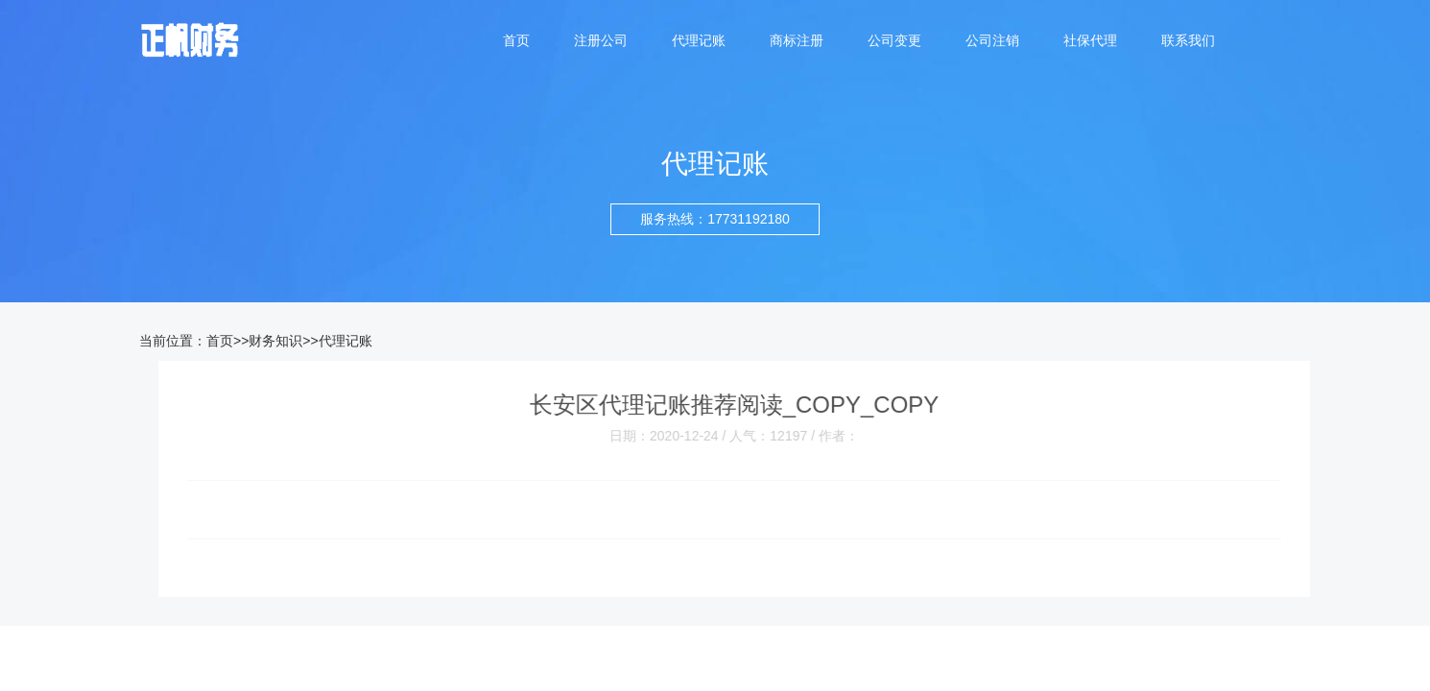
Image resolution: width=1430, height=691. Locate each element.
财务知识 (275, 340)
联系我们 (1188, 40)
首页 (516, 40)
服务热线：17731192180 (715, 218)
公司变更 (894, 40)
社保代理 (1090, 40)
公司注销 (992, 40)
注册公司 (601, 40)
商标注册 (796, 40)
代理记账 (699, 40)
